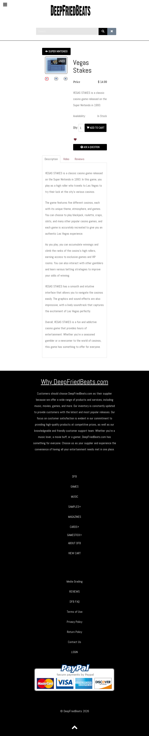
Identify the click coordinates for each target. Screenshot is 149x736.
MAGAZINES (74, 517)
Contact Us (74, 642)
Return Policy (74, 632)
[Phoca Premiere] (74, 10)
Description (51, 159)
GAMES (75, 486)
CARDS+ (74, 527)
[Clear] (111, 31)
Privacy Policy (74, 622)
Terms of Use (74, 612)
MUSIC (74, 497)
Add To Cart (95, 127)
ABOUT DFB (74, 543)
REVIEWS (74, 591)
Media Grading (75, 581)
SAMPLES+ (74, 507)
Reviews (79, 159)
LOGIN (74, 652)
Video (66, 159)
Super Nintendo (56, 51)
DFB (74, 476)
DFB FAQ (75, 602)
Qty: (75, 128)
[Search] (103, 31)
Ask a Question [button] (90, 147)
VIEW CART (74, 553)
